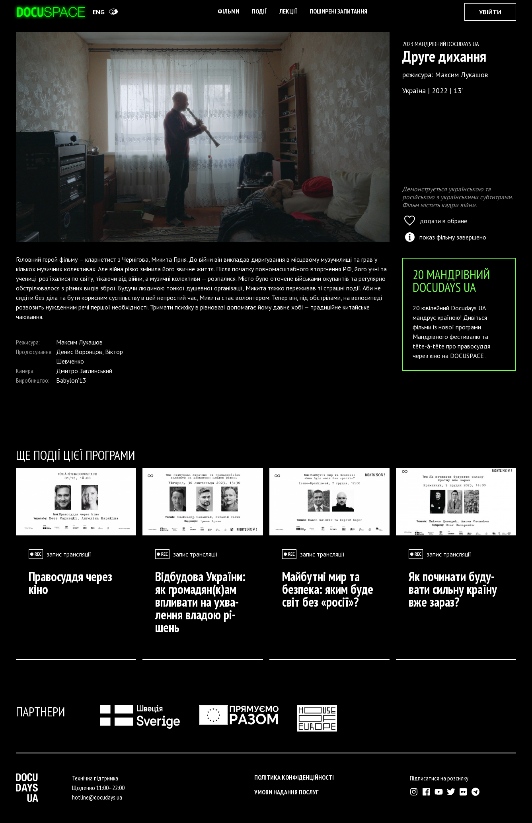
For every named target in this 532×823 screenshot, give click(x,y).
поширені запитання (338, 11)
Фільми (228, 11)
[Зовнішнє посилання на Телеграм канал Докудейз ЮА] (476, 792)
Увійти (490, 12)
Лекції (288, 11)
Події (259, 11)
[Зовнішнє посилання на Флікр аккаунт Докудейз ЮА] (463, 792)
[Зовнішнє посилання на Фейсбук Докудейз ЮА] (426, 792)
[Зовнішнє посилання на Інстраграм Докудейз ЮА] (414, 792)
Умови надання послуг (286, 792)
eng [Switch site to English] (99, 12)
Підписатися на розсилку (439, 778)
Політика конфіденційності (294, 777)
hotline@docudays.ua (97, 797)
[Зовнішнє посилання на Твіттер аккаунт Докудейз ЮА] (451, 792)
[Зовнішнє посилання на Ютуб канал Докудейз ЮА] (439, 792)
